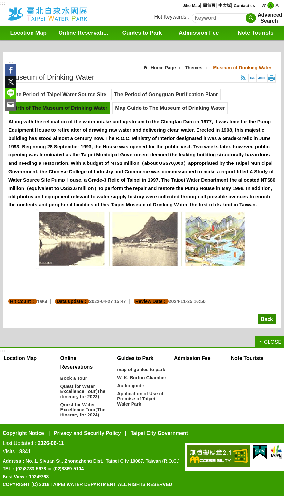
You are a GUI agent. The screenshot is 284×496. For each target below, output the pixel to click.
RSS (243, 78)
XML (252, 78)
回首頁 (209, 5)
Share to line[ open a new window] (10, 93)
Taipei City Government (159, 433)
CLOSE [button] (272, 342)
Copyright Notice (23, 433)
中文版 (224, 5)
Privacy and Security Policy (87, 433)
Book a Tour (73, 378)
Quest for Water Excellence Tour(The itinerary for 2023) (82, 391)
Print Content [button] (271, 78)
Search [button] (251, 18)
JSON (262, 78)
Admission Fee (199, 33)
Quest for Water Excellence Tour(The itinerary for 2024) (82, 409)
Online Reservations (86, 33)
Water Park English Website (56, 13)
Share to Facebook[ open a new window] (10, 70)
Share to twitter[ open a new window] (10, 82)
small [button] (264, 5)
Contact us (244, 5)
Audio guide (130, 385)
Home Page (163, 67)
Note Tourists (256, 33)
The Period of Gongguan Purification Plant (166, 94)
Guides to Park (142, 33)
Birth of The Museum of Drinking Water (59, 108)
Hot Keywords (170, 17)
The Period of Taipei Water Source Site (59, 94)
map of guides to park (141, 369)
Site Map (191, 5)
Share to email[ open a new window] (10, 105)
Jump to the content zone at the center (3, 3)
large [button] (277, 5)
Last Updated (18, 443)
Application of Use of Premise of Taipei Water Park (140, 399)
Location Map (28, 33)
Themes (193, 67)
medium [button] (270, 5)
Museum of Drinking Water (242, 67)
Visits (9, 451)
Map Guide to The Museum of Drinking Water (170, 108)
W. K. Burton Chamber (141, 377)
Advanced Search (269, 17)
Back (267, 319)
